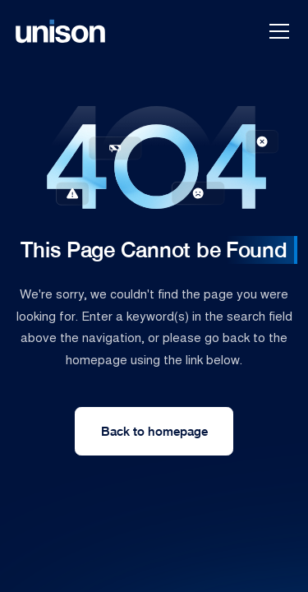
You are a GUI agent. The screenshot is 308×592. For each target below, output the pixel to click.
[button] (276, 31)
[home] (60, 31)
